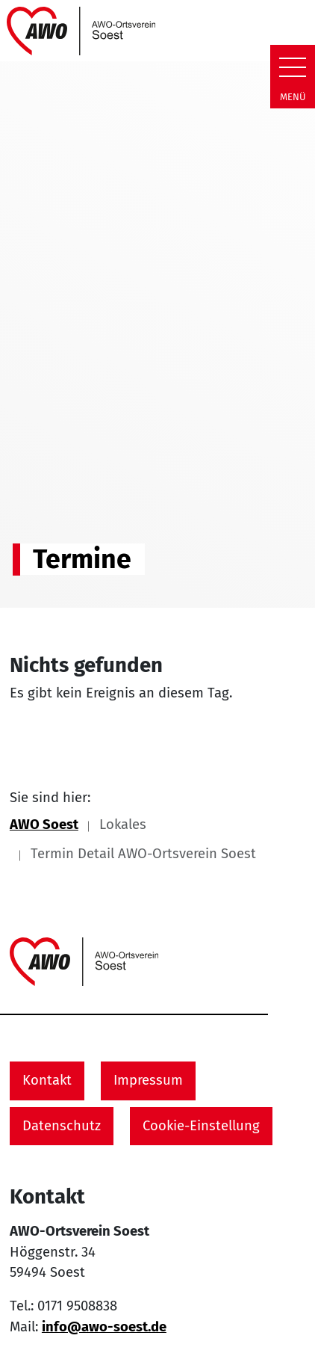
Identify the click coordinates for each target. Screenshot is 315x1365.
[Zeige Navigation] (292, 67)
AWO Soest (44, 824)
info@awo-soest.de (104, 1327)
